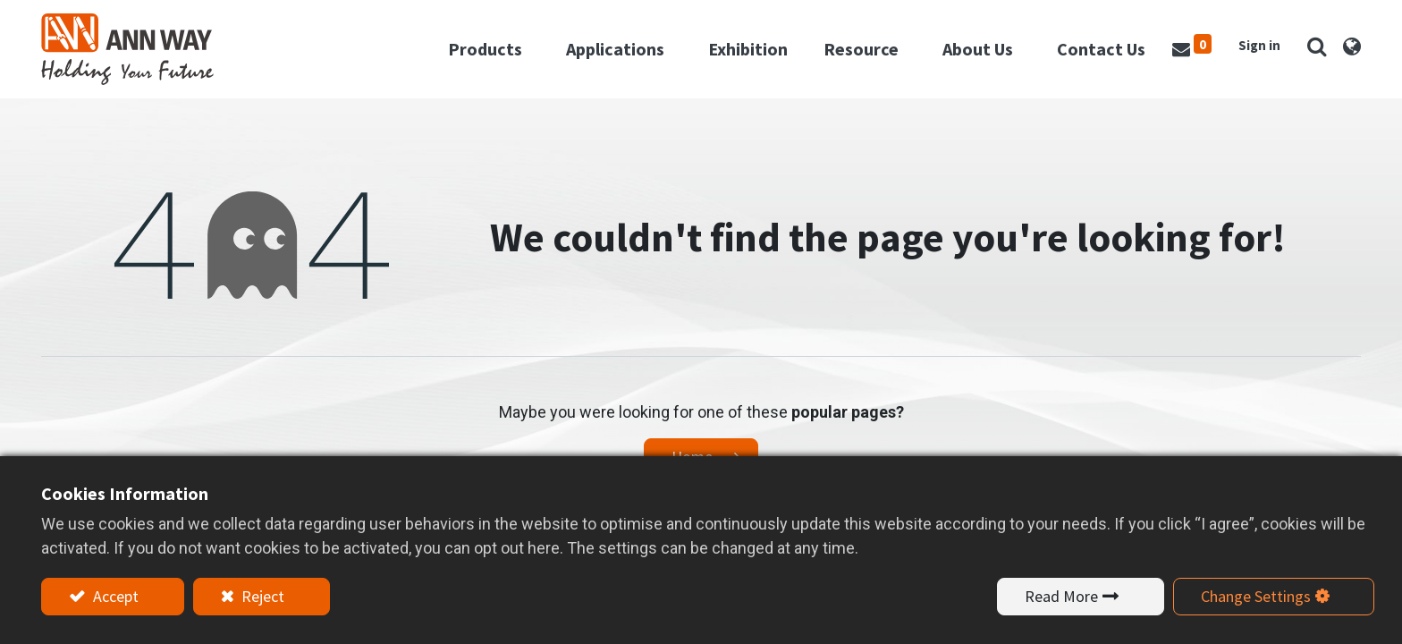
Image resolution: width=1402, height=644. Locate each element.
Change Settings (1256, 596)
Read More (1061, 596)
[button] (1317, 46)
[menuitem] (748, 49)
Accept (114, 596)
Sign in (1259, 45)
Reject (261, 596)
